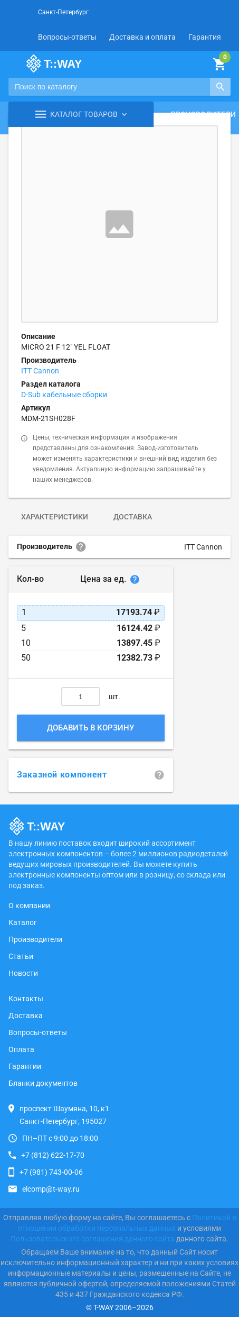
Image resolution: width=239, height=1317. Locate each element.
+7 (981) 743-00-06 (51, 1172)
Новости (23, 973)
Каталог (22, 922)
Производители (35, 939)
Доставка (132, 517)
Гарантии (24, 1066)
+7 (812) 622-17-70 (52, 1155)
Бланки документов (43, 1083)
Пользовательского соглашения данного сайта (93, 1238)
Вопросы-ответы (67, 37)
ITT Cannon (40, 371)
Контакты (25, 998)
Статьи (20, 956)
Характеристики (54, 517)
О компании (29, 905)
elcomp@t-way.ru (51, 1189)
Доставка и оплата (142, 37)
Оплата (21, 1049)
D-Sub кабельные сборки (64, 394)
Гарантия (204, 37)
